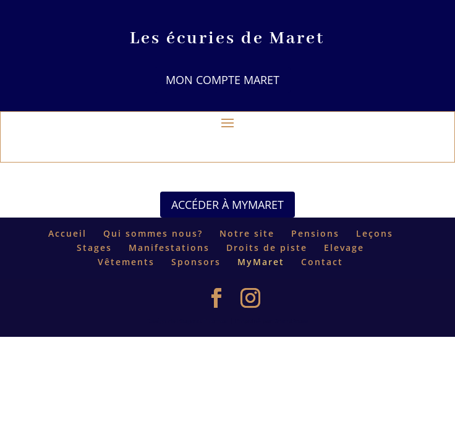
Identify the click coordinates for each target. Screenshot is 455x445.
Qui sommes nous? (153, 233)
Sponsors (196, 262)
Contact (322, 262)
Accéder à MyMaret (227, 204)
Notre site (246, 233)
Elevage (344, 247)
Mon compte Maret (222, 79)
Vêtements (126, 262)
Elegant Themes (202, 320)
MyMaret (260, 262)
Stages (94, 247)
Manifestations (169, 247)
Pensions (315, 233)
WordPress (291, 320)
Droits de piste (266, 247)
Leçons (374, 233)
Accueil (67, 233)
